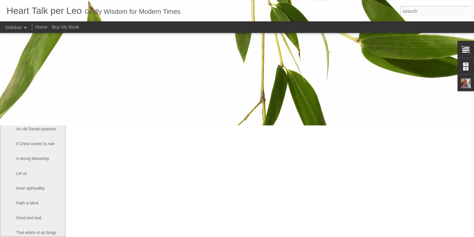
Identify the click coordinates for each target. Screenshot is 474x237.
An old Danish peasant (36, 129)
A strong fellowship (32, 158)
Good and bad (28, 218)
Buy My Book (65, 27)
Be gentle (24, 84)
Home (41, 27)
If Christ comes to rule (35, 144)
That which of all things (36, 232)
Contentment (27, 99)
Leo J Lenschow (216, 89)
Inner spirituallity (30, 188)
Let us (21, 173)
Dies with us (27, 114)
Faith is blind (27, 203)
